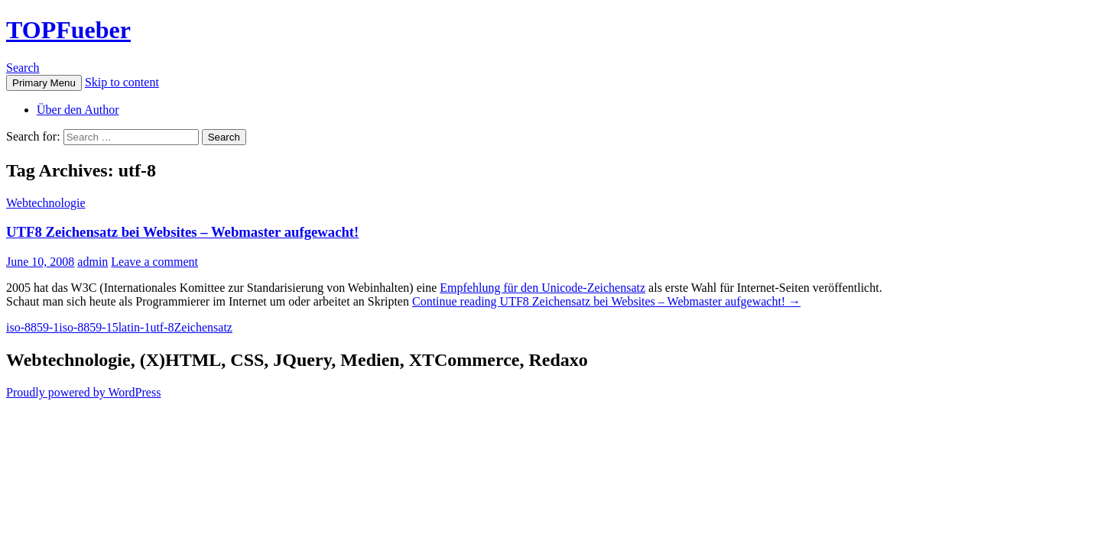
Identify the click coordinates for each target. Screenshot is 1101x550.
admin (92, 261)
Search (23, 67)
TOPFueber (68, 30)
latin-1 (135, 327)
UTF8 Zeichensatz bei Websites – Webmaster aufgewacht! (182, 232)
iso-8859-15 (88, 327)
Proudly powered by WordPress (83, 392)
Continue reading (606, 301)
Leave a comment (154, 261)
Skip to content (122, 82)
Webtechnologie (46, 202)
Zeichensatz (203, 327)
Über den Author (78, 109)
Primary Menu (44, 83)
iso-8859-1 (32, 327)
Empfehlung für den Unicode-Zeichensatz (542, 287)
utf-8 (162, 327)
